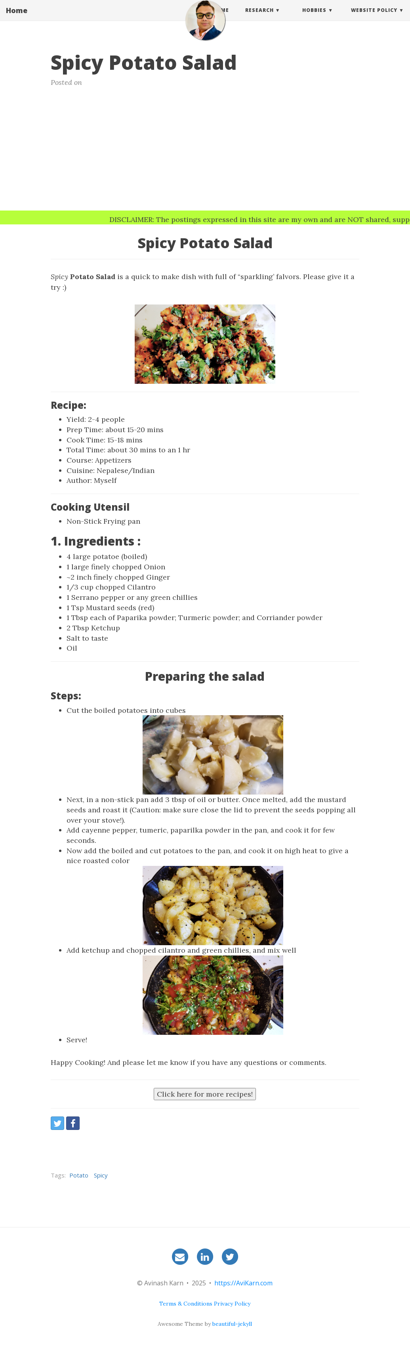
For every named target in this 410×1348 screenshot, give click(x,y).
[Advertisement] (205, 151)
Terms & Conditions (185, 1303)
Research (259, 17)
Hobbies (314, 17)
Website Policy (374, 17)
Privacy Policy (232, 1303)
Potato (78, 1175)
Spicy (101, 1175)
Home (16, 18)
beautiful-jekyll (232, 1323)
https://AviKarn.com (243, 1283)
